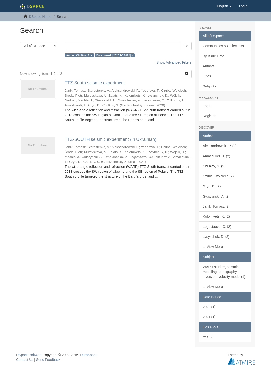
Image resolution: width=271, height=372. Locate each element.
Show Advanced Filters (173, 62)
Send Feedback (48, 360)
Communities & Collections (223, 46)
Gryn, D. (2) (212, 186)
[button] (224, 6)
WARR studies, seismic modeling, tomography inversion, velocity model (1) (224, 272)
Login (207, 106)
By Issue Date (213, 56)
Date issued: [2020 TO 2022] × (114, 55)
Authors (209, 66)
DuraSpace (88, 355)
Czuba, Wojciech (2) (218, 176)
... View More (213, 247)
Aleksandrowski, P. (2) (220, 146)
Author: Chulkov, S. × (79, 55)
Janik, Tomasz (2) (216, 206)
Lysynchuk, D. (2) (216, 237)
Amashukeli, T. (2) (216, 156)
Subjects (209, 86)
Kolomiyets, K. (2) (216, 216)
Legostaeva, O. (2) (217, 227)
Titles (207, 76)
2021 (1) (209, 317)
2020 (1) (209, 307)
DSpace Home (40, 17)
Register (209, 116)
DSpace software (29, 355)
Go (186, 46)
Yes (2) (208, 337)
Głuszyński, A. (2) (216, 196)
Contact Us (24, 360)
